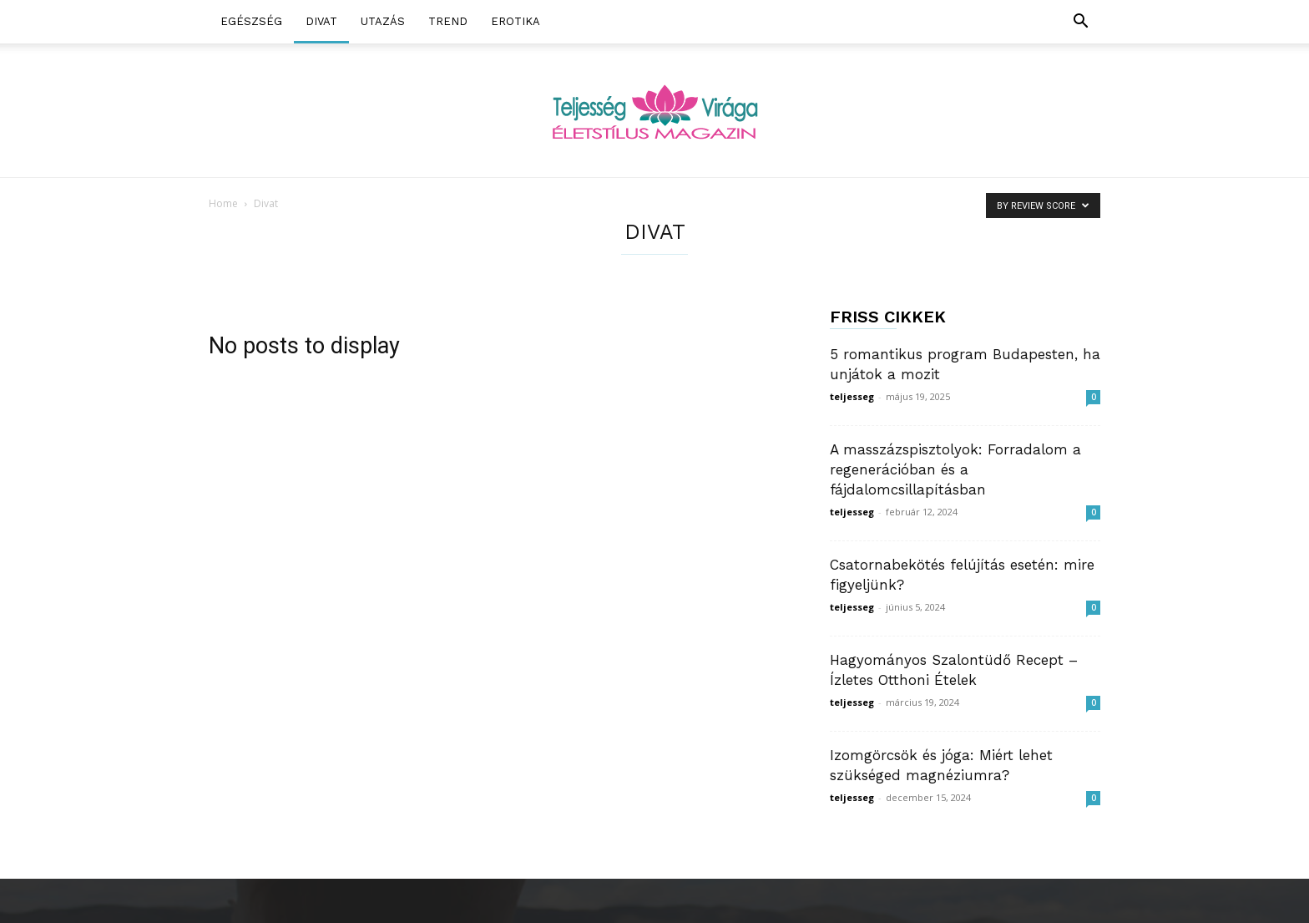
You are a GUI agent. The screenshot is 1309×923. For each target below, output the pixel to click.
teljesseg (852, 396)
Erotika (515, 21)
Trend (448, 21)
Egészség (251, 21)
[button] (1080, 23)
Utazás (383, 21)
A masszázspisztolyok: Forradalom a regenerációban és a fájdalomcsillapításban (955, 469)
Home (223, 203)
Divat (321, 21)
